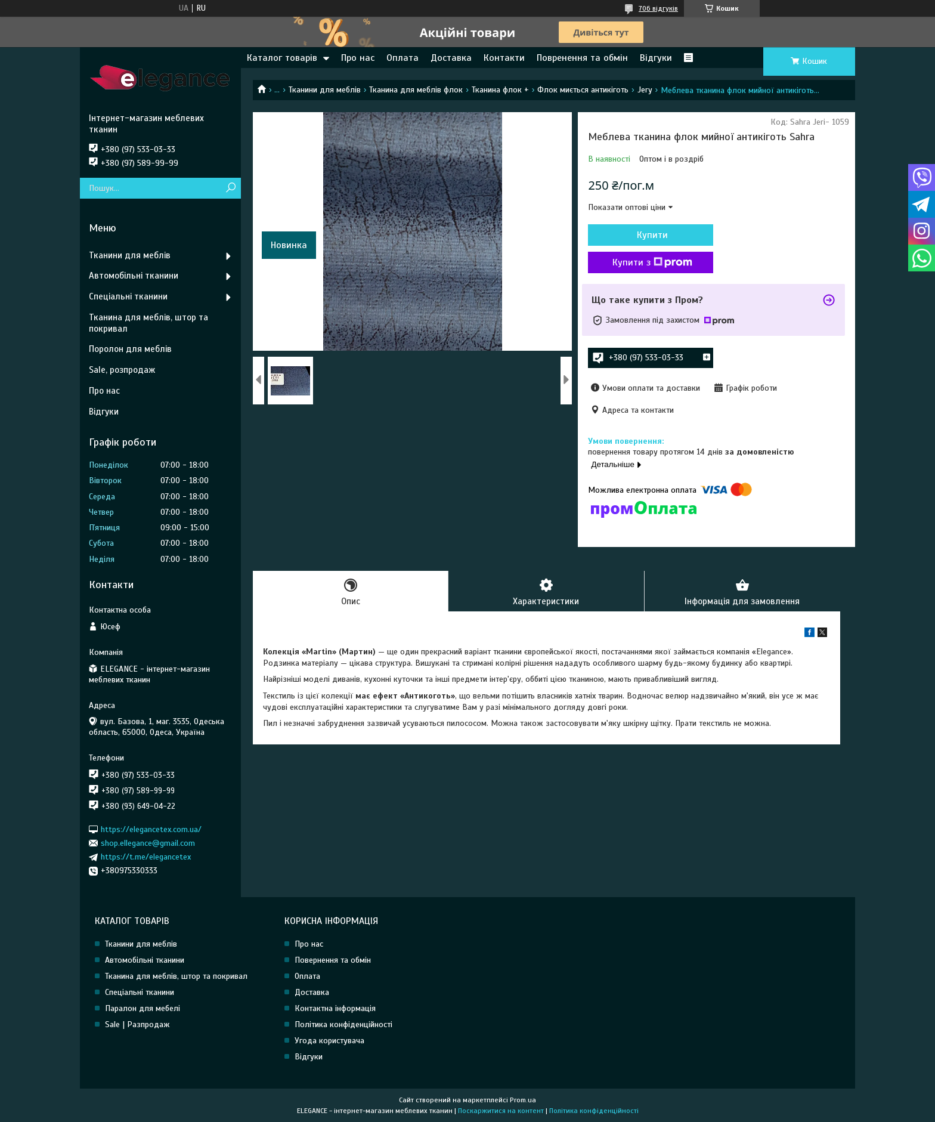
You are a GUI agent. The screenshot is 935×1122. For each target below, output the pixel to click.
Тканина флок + (500, 90)
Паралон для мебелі (142, 1008)
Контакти (504, 58)
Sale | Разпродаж (137, 1024)
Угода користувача (329, 1041)
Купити (652, 235)
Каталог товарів (282, 58)
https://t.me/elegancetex (146, 857)
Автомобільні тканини (133, 275)
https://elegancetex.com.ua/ (151, 829)
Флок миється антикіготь (583, 90)
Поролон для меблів (130, 349)
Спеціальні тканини (128, 296)
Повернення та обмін (333, 960)
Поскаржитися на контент (501, 1110)
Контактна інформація (335, 1008)
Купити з (652, 262)
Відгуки (656, 58)
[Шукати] (230, 188)
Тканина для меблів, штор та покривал (148, 323)
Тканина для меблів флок (416, 90)
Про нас (357, 58)
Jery (644, 90)
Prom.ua (523, 1100)
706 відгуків (658, 8)
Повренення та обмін (582, 58)
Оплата (402, 58)
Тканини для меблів (325, 90)
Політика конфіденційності (343, 1024)
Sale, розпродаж (122, 369)
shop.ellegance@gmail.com (148, 843)
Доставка (451, 58)
